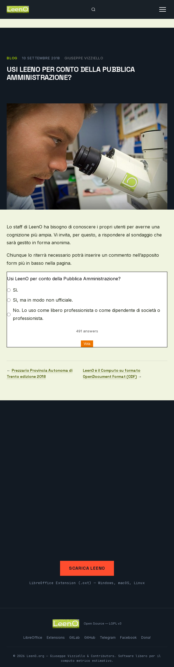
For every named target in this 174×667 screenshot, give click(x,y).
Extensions (56, 637)
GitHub (89, 637)
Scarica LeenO (87, 568)
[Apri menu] (162, 9)
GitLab (74, 637)
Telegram (108, 637)
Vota (87, 344)
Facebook (128, 637)
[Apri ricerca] (93, 9)
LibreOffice (32, 637)
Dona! (146, 637)
